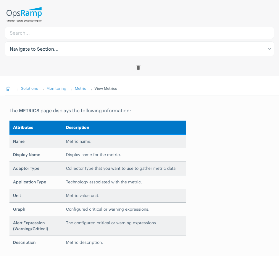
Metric (80, 88)
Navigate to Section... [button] (34, 49)
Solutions (29, 88)
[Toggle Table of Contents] (139, 67)
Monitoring (56, 88)
